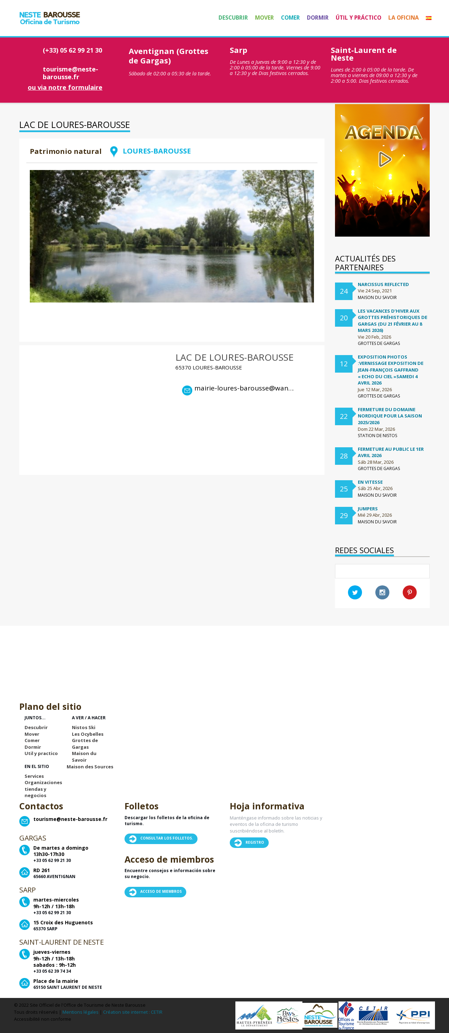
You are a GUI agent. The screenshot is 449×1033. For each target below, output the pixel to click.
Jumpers (368, 508)
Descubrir (233, 17)
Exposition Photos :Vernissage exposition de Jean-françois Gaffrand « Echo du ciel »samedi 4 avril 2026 (390, 370)
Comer (290, 17)
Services (34, 776)
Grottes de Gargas (85, 743)
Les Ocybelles (87, 734)
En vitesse (370, 482)
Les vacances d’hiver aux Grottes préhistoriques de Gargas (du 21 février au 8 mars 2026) (392, 321)
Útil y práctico (358, 17)
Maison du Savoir (84, 756)
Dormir (318, 17)
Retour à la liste (286, 160)
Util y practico (41, 753)
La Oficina (403, 17)
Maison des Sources (90, 766)
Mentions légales (80, 1012)
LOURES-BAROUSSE (150, 151)
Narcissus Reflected (383, 284)
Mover (264, 17)
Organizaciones (43, 782)
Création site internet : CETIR (132, 1012)
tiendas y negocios (35, 792)
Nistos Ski (83, 727)
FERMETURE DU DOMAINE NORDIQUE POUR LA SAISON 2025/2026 (390, 416)
